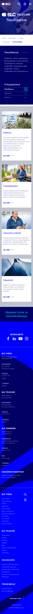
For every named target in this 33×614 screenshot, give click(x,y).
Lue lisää (6, 156)
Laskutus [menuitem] (4, 550)
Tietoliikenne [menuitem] (8, 89)
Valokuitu (7, 132)
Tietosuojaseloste (16, 605)
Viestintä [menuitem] (7, 97)
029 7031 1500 (6, 375)
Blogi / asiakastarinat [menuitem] (8, 511)
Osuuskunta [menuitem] (8, 560)
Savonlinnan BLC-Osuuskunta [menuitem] (10, 564)
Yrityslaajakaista (10, 186)
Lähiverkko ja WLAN (12, 233)
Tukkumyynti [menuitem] (5, 516)
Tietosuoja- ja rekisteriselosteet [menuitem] (10, 574)
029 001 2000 (6, 414)
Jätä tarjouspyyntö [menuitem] (7, 523)
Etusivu (5, 38)
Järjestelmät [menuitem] (5, 506)
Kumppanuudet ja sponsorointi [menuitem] (10, 569)
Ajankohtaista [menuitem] (5, 572)
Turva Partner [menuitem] (5, 518)
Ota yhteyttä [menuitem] (5, 553)
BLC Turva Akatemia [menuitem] (7, 591)
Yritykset (20, 38)
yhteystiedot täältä (7, 358)
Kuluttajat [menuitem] (4, 540)
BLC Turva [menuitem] (7, 494)
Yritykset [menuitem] (4, 538)
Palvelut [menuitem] (4, 503)
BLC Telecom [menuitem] (8, 531)
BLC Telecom (12, 38)
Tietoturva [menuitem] (7, 93)
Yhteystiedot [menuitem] (5, 521)
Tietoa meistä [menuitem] (5, 499)
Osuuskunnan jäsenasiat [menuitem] (9, 567)
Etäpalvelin (8, 280)
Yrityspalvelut (6, 42)
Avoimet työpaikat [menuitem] (7, 588)
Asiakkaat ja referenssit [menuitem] (8, 513)
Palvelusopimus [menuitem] (6, 508)
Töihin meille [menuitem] (8, 584)
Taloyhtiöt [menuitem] (4, 543)
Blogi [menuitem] (3, 545)
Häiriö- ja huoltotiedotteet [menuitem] (9, 548)
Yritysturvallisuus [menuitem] (6, 501)
